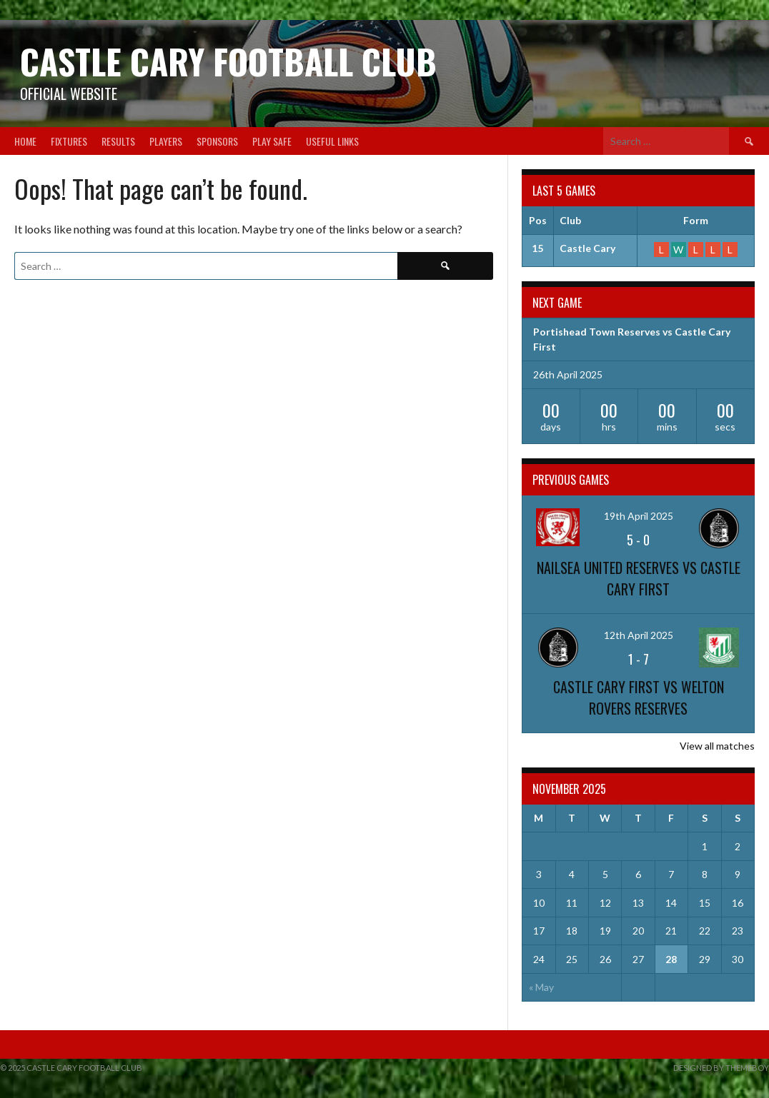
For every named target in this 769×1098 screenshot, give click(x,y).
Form (695, 220)
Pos (538, 220)
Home (25, 141)
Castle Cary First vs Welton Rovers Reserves (638, 697)
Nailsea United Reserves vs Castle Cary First (638, 578)
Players (165, 141)
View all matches (717, 746)
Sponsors (217, 141)
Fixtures (69, 141)
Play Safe (272, 141)
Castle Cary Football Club (228, 61)
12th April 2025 (638, 635)
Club (570, 220)
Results (118, 141)
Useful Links (332, 141)
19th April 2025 (638, 516)
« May (541, 987)
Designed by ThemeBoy (721, 1067)
